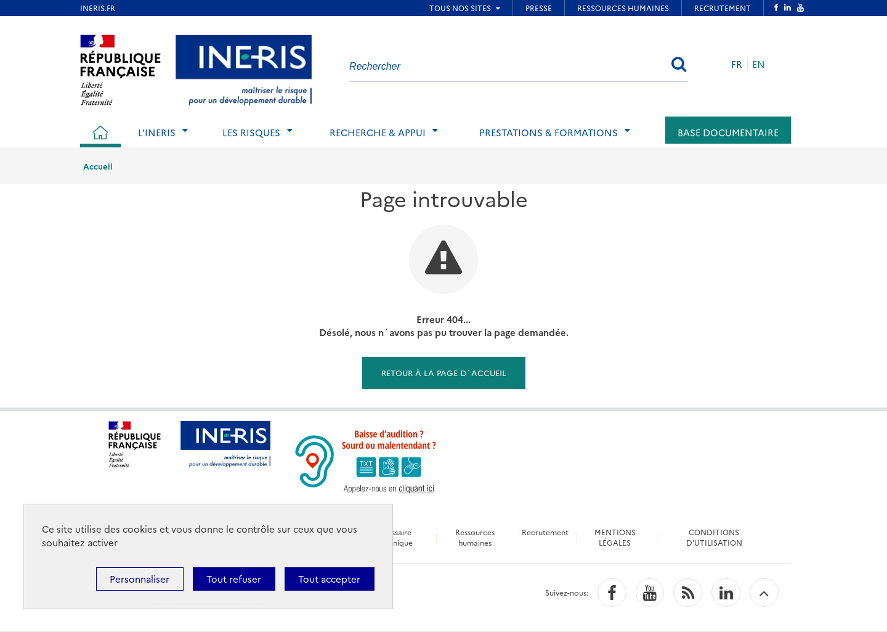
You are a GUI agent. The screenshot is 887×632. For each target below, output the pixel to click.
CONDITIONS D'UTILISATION (714, 537)
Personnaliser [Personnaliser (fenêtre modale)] (139, 578)
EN (758, 63)
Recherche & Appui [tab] (378, 132)
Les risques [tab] (251, 132)
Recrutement (545, 532)
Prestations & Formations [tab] (548, 132)
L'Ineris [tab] (157, 132)
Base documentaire (728, 132)
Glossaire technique (395, 537)
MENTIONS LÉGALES (615, 537)
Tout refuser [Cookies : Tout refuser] (233, 578)
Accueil (98, 165)
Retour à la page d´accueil (443, 372)
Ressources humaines (475, 537)
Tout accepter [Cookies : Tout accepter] (329, 578)
